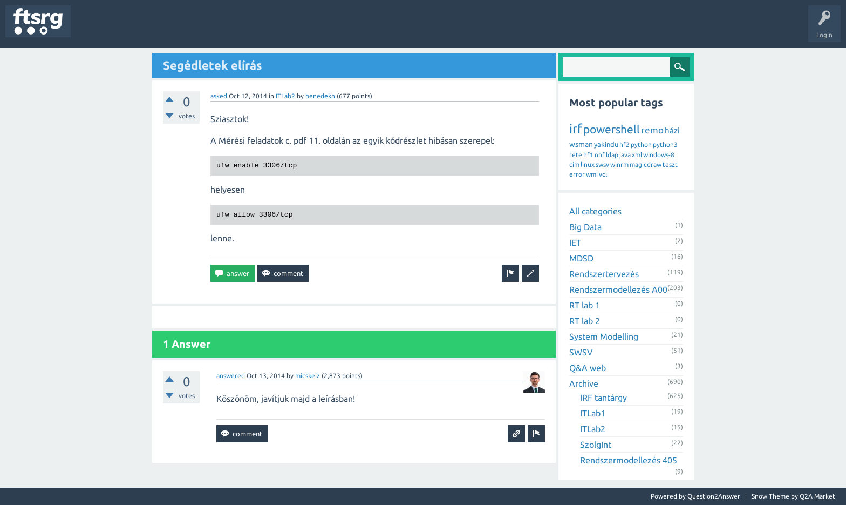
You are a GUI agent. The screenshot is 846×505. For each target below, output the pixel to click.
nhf (600, 154)
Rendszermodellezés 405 (628, 460)
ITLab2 (285, 95)
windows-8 (658, 154)
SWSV (581, 352)
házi (672, 130)
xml (637, 154)
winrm (619, 164)
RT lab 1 (584, 305)
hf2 (624, 144)
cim (574, 164)
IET (575, 242)
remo (652, 130)
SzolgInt (595, 444)
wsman (581, 144)
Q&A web (587, 368)
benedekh (320, 95)
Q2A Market (817, 496)
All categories (595, 211)
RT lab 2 (584, 321)
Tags (180, 29)
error (577, 174)
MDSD (581, 258)
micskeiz (307, 375)
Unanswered (139, 29)
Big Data (585, 227)
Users (213, 29)
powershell (611, 129)
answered (230, 375)
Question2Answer (713, 496)
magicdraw (645, 164)
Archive (583, 383)
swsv (602, 164)
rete (575, 154)
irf (575, 129)
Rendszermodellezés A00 (618, 289)
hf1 (588, 154)
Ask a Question (319, 29)
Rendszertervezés (604, 274)
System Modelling (603, 336)
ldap (612, 154)
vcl (603, 174)
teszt (670, 164)
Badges (247, 29)
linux (588, 164)
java (625, 154)
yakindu (606, 144)
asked (218, 95)
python (641, 144)
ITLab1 (592, 413)
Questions (93, 29)
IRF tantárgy (603, 397)
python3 (665, 144)
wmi (592, 174)
